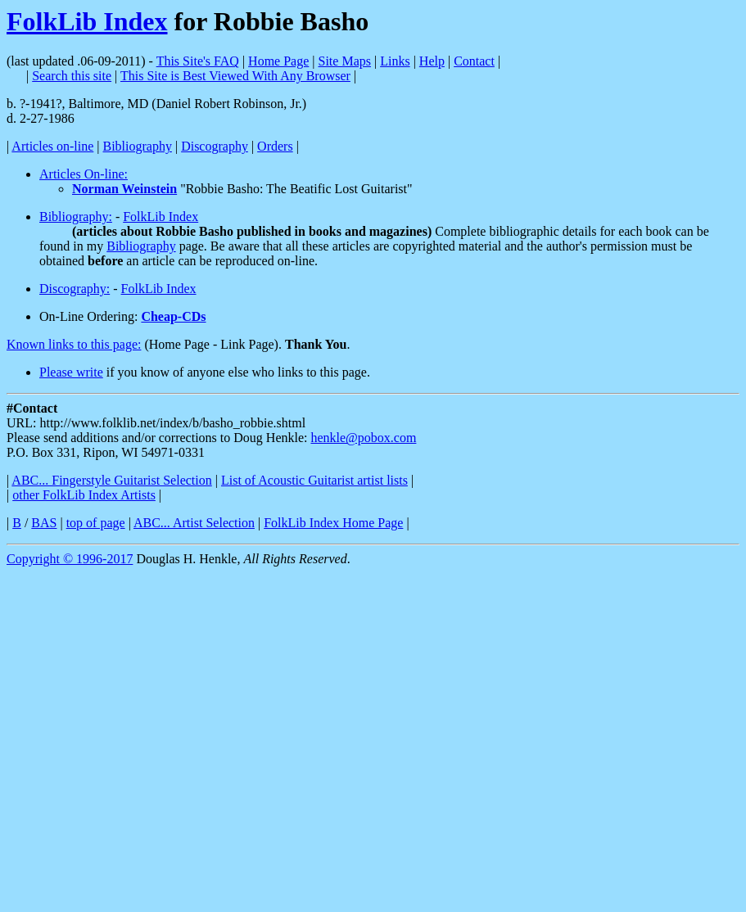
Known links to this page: (74, 344)
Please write (71, 372)
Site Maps (345, 61)
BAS (44, 523)
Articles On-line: (83, 174)
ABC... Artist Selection (194, 523)
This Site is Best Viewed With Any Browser (235, 76)
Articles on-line (52, 146)
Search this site (71, 76)
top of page (95, 523)
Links (394, 61)
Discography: (74, 289)
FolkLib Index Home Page (333, 523)
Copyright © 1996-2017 (70, 559)
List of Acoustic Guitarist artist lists (314, 480)
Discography (214, 146)
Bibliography (137, 146)
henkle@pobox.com (363, 438)
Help (432, 61)
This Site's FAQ (197, 61)
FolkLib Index (87, 21)
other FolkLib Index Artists (84, 495)
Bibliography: (75, 216)
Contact (474, 61)
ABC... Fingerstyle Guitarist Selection (111, 480)
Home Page (278, 61)
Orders (275, 146)
